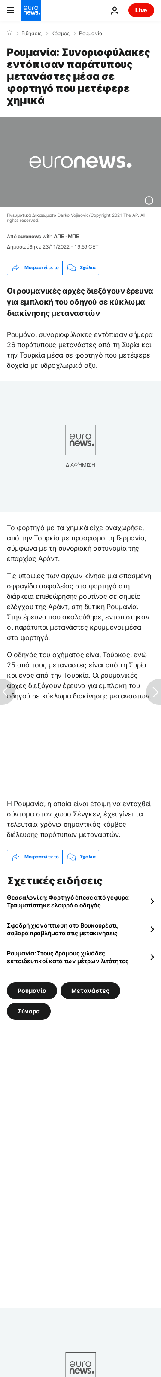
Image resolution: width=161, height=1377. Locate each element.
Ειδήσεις (31, 33)
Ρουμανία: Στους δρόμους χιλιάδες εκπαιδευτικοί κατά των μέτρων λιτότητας (68, 957)
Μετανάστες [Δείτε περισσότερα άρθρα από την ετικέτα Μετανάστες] (90, 990)
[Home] (9, 33)
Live (141, 10)
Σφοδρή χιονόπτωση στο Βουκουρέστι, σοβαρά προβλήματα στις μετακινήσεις (62, 929)
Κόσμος (60, 33)
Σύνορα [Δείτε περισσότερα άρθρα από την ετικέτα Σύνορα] (29, 1010)
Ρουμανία (91, 33)
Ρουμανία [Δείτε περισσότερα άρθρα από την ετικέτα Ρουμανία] (32, 990)
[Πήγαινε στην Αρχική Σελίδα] (31, 10)
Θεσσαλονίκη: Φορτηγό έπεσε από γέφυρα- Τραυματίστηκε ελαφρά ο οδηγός (69, 901)
